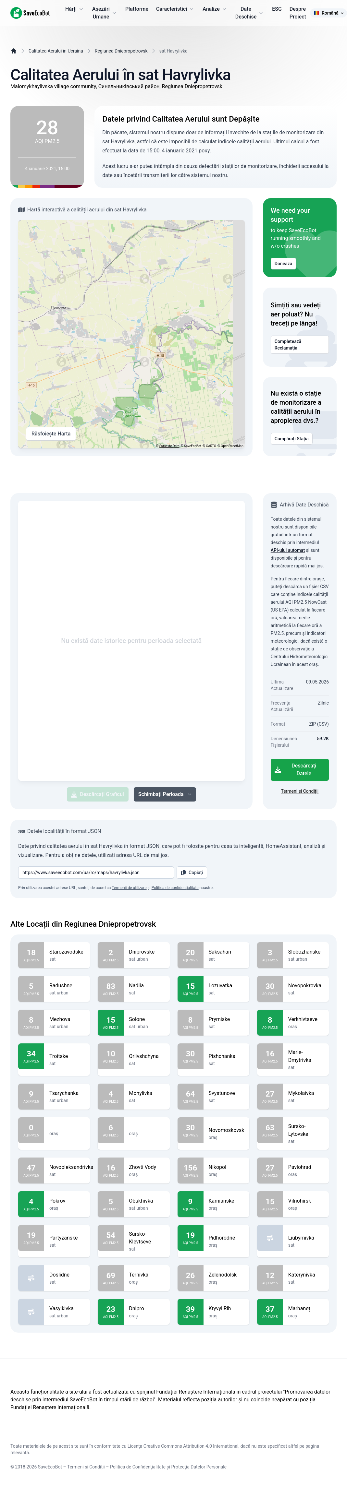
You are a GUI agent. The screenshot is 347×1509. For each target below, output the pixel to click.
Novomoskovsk (226, 1130)
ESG (277, 9)
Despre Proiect (298, 13)
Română (328, 13)
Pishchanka (226, 1056)
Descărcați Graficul (97, 794)
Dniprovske (146, 952)
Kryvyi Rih (226, 1309)
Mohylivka (146, 1093)
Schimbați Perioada (165, 794)
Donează (283, 263)
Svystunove (226, 1093)
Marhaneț (306, 1309)
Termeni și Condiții (299, 791)
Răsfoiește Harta (51, 434)
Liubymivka (306, 1238)
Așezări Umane (105, 13)
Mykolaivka (306, 1093)
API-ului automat (288, 550)
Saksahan (226, 952)
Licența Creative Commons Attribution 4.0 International (183, 1446)
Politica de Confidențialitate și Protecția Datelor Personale (168, 1466)
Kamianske (226, 1201)
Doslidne (67, 1275)
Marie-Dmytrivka (306, 1056)
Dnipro (146, 1309)
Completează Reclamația (300, 345)
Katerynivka (306, 1275)
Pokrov (67, 1201)
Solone (146, 1019)
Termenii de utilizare (129, 887)
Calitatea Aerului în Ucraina (56, 50)
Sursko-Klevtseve (146, 1238)
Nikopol (226, 1167)
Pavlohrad (306, 1167)
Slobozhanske (306, 952)
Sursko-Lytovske (306, 1130)
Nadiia (146, 986)
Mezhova (67, 1019)
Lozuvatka (226, 986)
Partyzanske (67, 1238)
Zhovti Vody (146, 1167)
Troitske (67, 1056)
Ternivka (146, 1275)
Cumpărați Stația (292, 439)
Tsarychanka (67, 1093)
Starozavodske (67, 952)
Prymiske (226, 1019)
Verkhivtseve (306, 1019)
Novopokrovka (306, 986)
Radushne (67, 986)
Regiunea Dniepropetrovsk (121, 50)
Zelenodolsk (226, 1275)
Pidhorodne (226, 1238)
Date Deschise (249, 13)
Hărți (74, 9)
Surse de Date (169, 446)
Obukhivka (146, 1201)
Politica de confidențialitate (175, 887)
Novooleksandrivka (71, 1167)
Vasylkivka (67, 1309)
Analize (215, 9)
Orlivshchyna (146, 1056)
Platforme (136, 9)
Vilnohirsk (306, 1201)
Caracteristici (175, 9)
